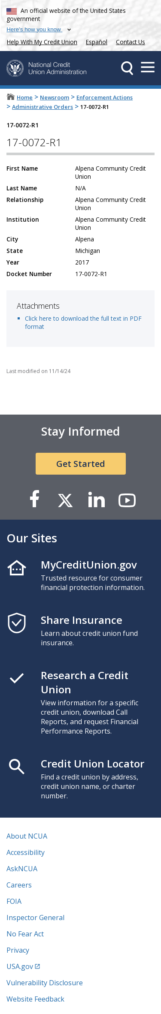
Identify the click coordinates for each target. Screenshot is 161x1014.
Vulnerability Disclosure (44, 982)
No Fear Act (25, 934)
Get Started (80, 463)
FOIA (13, 901)
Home (25, 97)
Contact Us (130, 42)
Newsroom (54, 97)
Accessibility (25, 852)
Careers (19, 885)
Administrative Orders (42, 107)
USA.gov (19, 966)
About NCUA (26, 836)
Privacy (17, 950)
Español (96, 42)
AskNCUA (21, 868)
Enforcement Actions (104, 97)
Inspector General (35, 917)
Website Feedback (35, 999)
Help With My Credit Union (40, 41)
